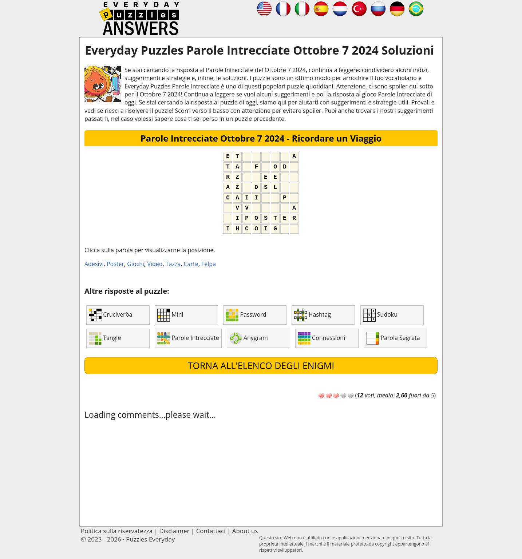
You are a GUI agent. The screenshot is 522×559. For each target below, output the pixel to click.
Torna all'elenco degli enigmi (261, 365)
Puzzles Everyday (150, 539)
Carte (191, 264)
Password (246, 315)
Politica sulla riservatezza (117, 531)
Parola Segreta (393, 338)
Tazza (173, 264)
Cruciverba (110, 315)
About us (245, 531)
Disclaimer (174, 531)
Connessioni (321, 338)
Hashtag (312, 315)
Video (154, 264)
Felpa (208, 264)
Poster (115, 264)
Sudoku (380, 315)
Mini (170, 315)
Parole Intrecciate (188, 338)
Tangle (105, 338)
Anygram (248, 338)
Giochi (135, 264)
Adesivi (94, 264)
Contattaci (211, 531)
